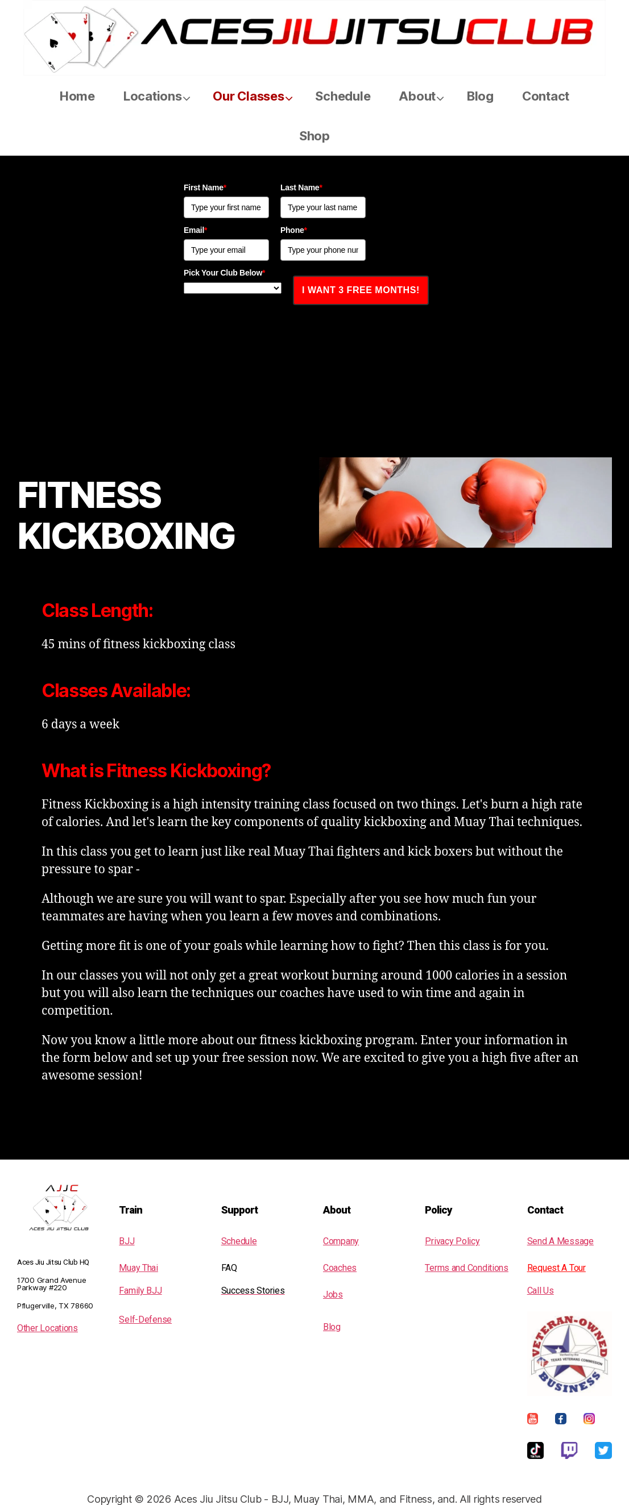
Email (195, 230)
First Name (205, 187)
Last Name (301, 187)
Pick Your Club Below (224, 272)
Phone (293, 230)
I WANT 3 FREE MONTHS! (361, 290)
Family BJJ (140, 1290)
